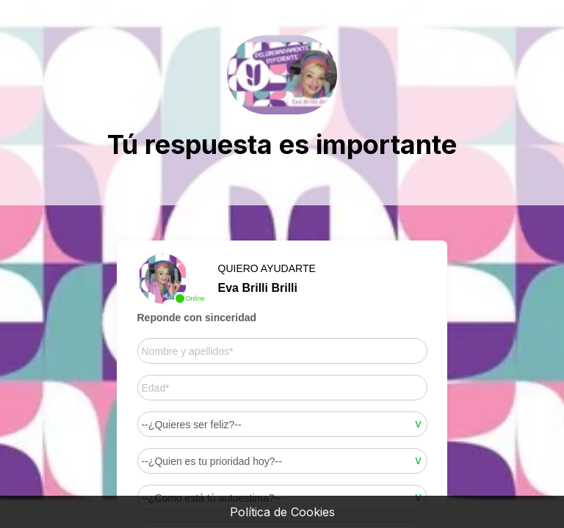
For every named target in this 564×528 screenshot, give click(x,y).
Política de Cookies (282, 512)
